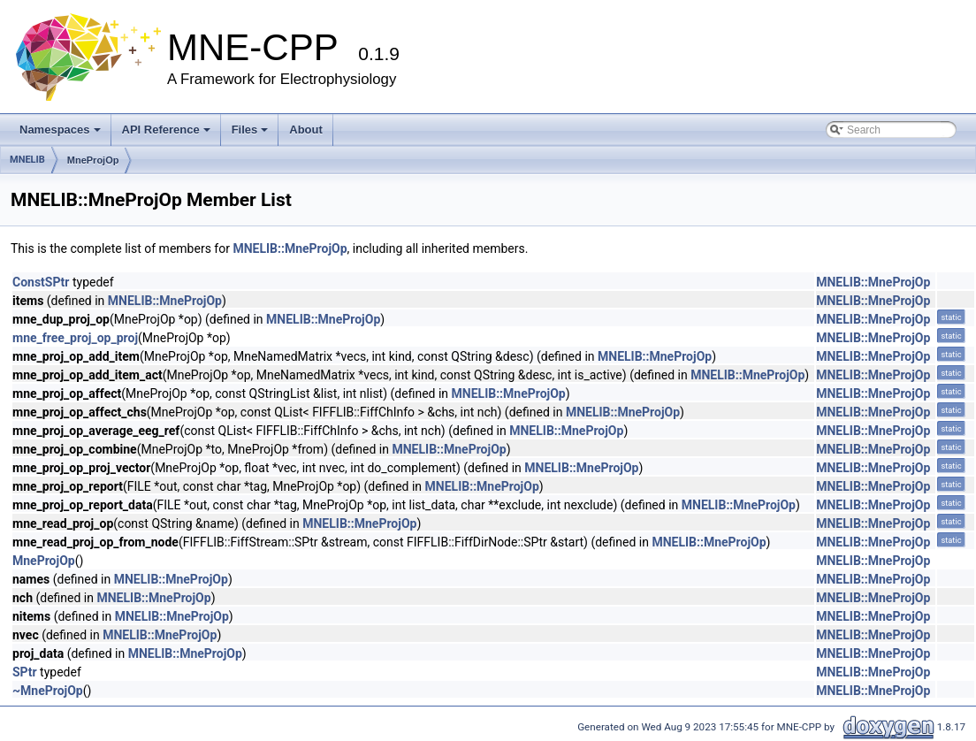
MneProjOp (93, 160)
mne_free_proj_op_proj (75, 338)
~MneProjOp (47, 691)
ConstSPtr (40, 282)
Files (250, 129)
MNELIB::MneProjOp (290, 248)
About (306, 129)
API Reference (166, 129)
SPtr (24, 672)
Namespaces (60, 129)
